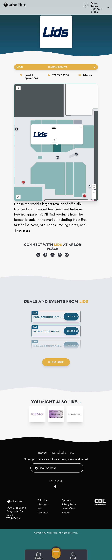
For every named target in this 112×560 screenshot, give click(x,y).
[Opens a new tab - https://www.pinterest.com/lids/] (60, 254)
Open (56, 67)
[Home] (42, 7)
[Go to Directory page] (38, 555)
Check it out (73, 316)
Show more (22, 230)
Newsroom (43, 504)
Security (66, 512)
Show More (56, 362)
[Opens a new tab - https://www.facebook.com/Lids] (45, 254)
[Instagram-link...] (37, 414)
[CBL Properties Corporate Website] (94, 502)
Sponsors (66, 500)
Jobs (40, 508)
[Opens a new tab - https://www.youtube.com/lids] (67, 254)
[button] (99, 7)
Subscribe (43, 500)
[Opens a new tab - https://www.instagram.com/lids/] (38, 254)
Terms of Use (68, 508)
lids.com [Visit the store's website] (87, 75)
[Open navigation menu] (56, 553)
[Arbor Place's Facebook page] (56, 486)
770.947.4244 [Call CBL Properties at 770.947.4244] (13, 518)
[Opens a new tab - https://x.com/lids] (52, 254)
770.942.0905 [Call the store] (60, 75)
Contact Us (43, 512)
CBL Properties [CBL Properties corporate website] (49, 532)
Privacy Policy (69, 504)
